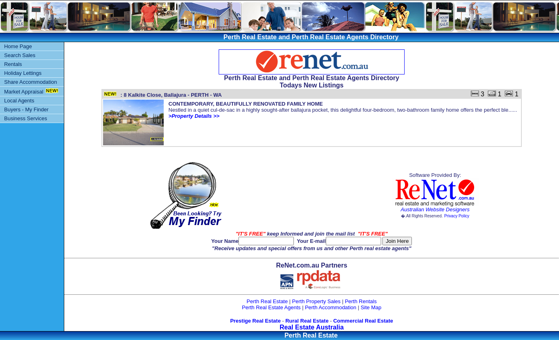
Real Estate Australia (312, 327)
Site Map (371, 307)
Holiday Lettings (23, 73)
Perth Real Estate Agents (271, 307)
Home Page (18, 46)
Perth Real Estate (267, 301)
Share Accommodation (30, 82)
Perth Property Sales (316, 301)
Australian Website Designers (435, 209)
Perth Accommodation (330, 307)
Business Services (25, 118)
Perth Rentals (361, 301)
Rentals (13, 64)
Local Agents (19, 101)
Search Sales (19, 55)
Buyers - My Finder (26, 109)
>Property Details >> (194, 116)
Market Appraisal (23, 92)
